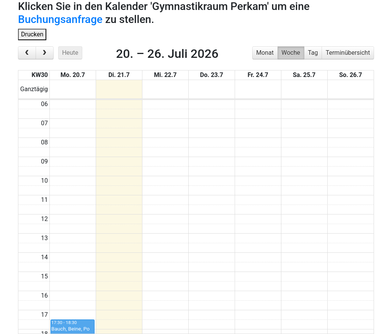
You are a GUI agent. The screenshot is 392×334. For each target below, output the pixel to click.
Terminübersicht (348, 52)
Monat (265, 52)
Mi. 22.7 (165, 75)
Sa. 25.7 (304, 75)
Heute (70, 52)
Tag (313, 52)
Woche (290, 52)
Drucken (32, 34)
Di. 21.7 (118, 75)
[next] (45, 52)
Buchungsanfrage (60, 19)
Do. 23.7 (211, 75)
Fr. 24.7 (258, 75)
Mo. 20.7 (72, 75)
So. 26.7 (350, 75)
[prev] (27, 52)
